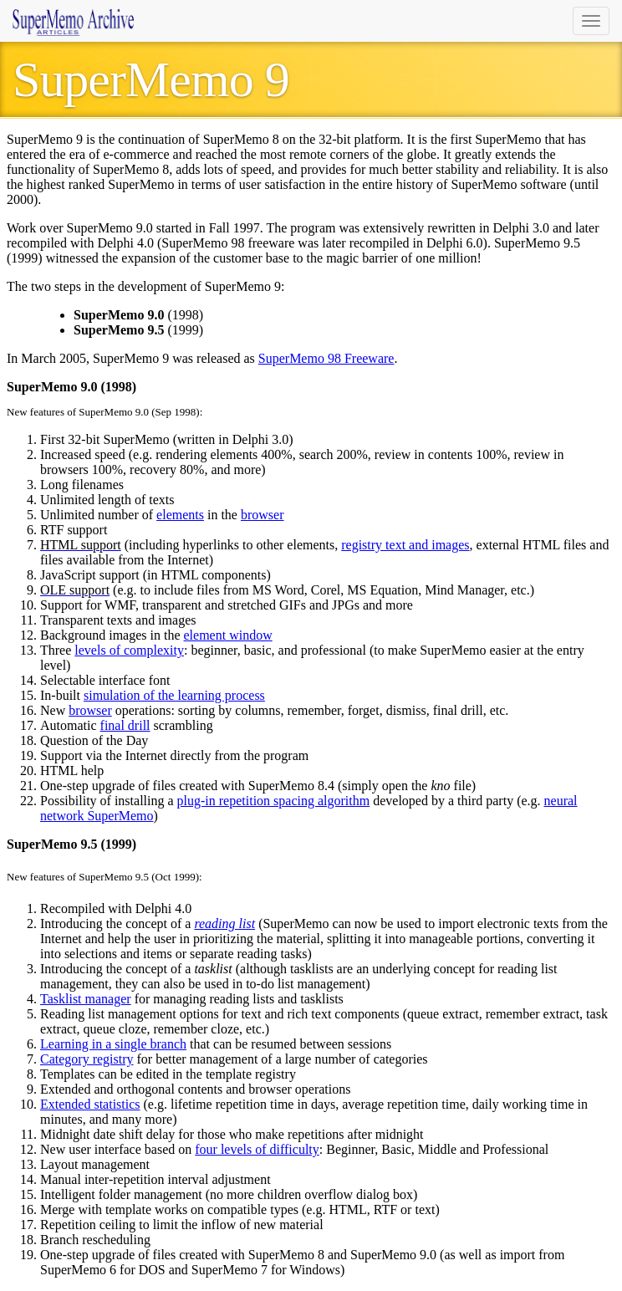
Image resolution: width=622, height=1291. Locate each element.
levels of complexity (129, 650)
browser (262, 515)
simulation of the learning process (174, 695)
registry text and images (405, 545)
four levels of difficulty (257, 1149)
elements (180, 515)
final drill (125, 725)
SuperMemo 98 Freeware (326, 358)
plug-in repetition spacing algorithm (273, 800)
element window (228, 635)
